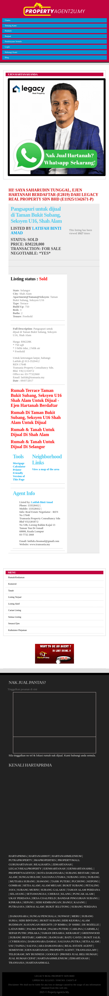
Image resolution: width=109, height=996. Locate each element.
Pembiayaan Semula (13, 41)
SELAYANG (17, 893)
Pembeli (7, 31)
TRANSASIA (16, 962)
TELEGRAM (16, 954)
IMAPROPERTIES (45, 860)
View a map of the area (45, 469)
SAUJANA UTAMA (53, 877)
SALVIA (32, 945)
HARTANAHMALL (38, 962)
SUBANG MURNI (28, 889)
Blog (6, 57)
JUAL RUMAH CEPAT (22, 958)
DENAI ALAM (35, 906)
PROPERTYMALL (69, 860)
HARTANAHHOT (39, 856)
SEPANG (28, 902)
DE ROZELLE (90, 924)
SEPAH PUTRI (17, 933)
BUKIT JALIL (92, 937)
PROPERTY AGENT (62, 949)
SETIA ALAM (31, 885)
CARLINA (76, 928)
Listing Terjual (14, 597)
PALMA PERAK (36, 928)
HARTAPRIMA (18, 856)
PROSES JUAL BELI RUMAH (79, 954)
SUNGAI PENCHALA (43, 916)
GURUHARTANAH (20, 864)
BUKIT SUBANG (73, 885)
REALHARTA (42, 864)
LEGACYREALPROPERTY (25, 868)
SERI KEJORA (71, 920)
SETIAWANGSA (36, 893)
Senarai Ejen (13, 623)
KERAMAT (73, 933)
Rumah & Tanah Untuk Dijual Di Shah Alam (32, 432)
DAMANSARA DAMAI (42, 941)
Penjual (7, 36)
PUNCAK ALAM (83, 893)
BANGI (67, 902)
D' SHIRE (74, 924)
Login (7, 47)
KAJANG (79, 902)
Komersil (12, 584)
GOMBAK (15, 885)
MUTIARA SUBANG (22, 881)
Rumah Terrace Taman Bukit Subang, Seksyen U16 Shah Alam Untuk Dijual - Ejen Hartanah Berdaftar (36, 398)
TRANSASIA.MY (86, 949)
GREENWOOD (91, 933)
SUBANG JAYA (77, 877)
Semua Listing (14, 617)
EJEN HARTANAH (36, 949)
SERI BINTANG (28, 920)
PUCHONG (78, 881)
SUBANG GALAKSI (53, 889)
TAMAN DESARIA (52, 933)
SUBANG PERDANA (84, 906)
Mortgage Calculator (19, 465)
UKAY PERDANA (19, 898)
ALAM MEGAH (51, 885)
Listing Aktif (14, 604)
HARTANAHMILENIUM (67, 856)
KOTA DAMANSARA (50, 872)
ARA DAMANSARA (50, 945)
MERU (76, 916)
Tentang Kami (10, 25)
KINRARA (15, 902)
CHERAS (53, 893)
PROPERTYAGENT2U (22, 872)
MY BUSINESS (35, 954)
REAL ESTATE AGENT (79, 945)
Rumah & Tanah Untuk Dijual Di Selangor (32, 444)
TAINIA (20, 945)
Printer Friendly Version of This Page (19, 474)
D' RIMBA (60, 924)
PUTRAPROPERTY (20, 860)
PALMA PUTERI (58, 928)
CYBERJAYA (18, 941)
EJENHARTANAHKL (80, 868)
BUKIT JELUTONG (57, 906)
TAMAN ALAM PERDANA (83, 889)
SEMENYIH (16, 949)
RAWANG (43, 881)
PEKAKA (33, 933)
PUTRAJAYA (16, 906)
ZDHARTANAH (61, 864)
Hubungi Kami (10, 52)
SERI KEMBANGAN (48, 902)
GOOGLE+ (52, 954)
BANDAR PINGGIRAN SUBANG (78, 898)
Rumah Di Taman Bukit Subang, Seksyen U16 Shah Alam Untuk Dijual (36, 417)
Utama (7, 20)
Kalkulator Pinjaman (17, 630)
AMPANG (41, 937)
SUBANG (93, 877)
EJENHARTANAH (54, 868)
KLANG (66, 893)
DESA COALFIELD (44, 898)
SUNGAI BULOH (29, 877)
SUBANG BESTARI (77, 872)
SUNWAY (64, 916)
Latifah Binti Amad (42, 502)
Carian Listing (14, 610)
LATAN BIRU (17, 928)
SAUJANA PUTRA (69, 941)
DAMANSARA (19, 916)
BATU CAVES (73, 937)
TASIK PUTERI (60, 881)
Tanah (11, 590)
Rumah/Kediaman (16, 577)
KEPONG (93, 881)
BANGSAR (56, 937)
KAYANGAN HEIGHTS (38, 924)
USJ (11, 945)
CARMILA (91, 928)
